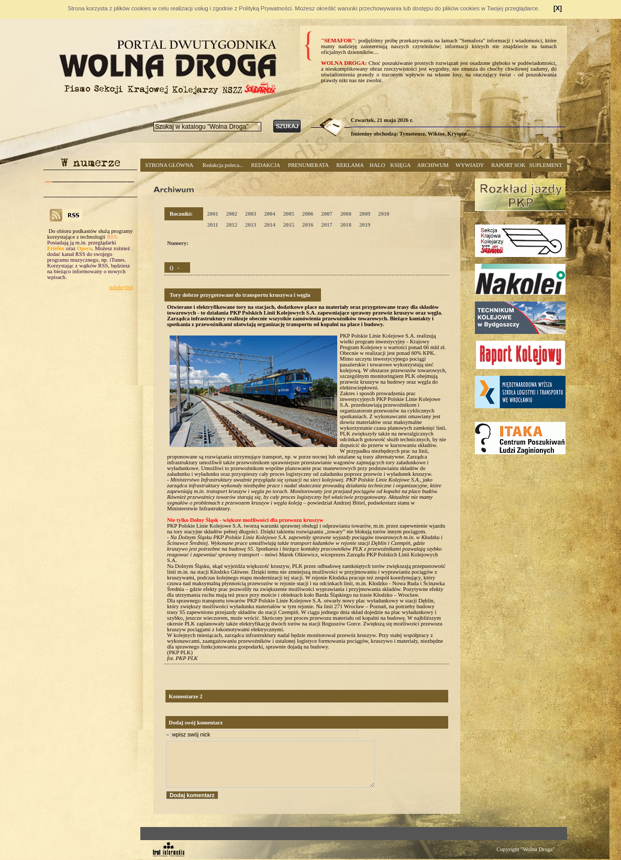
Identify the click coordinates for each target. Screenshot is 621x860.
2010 (383, 214)
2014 (269, 225)
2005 (288, 214)
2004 (269, 214)
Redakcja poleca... (223, 165)
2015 (288, 225)
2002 (231, 214)
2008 (345, 214)
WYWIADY (470, 165)
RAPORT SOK (508, 165)
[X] (557, 8)
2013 (250, 225)
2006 (307, 214)
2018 (345, 225)
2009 (364, 214)
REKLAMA (350, 165)
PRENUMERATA (308, 165)
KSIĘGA (400, 165)
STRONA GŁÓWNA (169, 165)
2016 (307, 225)
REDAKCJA (266, 165)
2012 (231, 225)
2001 (212, 214)
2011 (212, 225)
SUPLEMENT (545, 165)
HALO (377, 165)
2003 (250, 214)
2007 (326, 214)
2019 (364, 225)
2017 (326, 225)
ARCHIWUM (432, 165)
